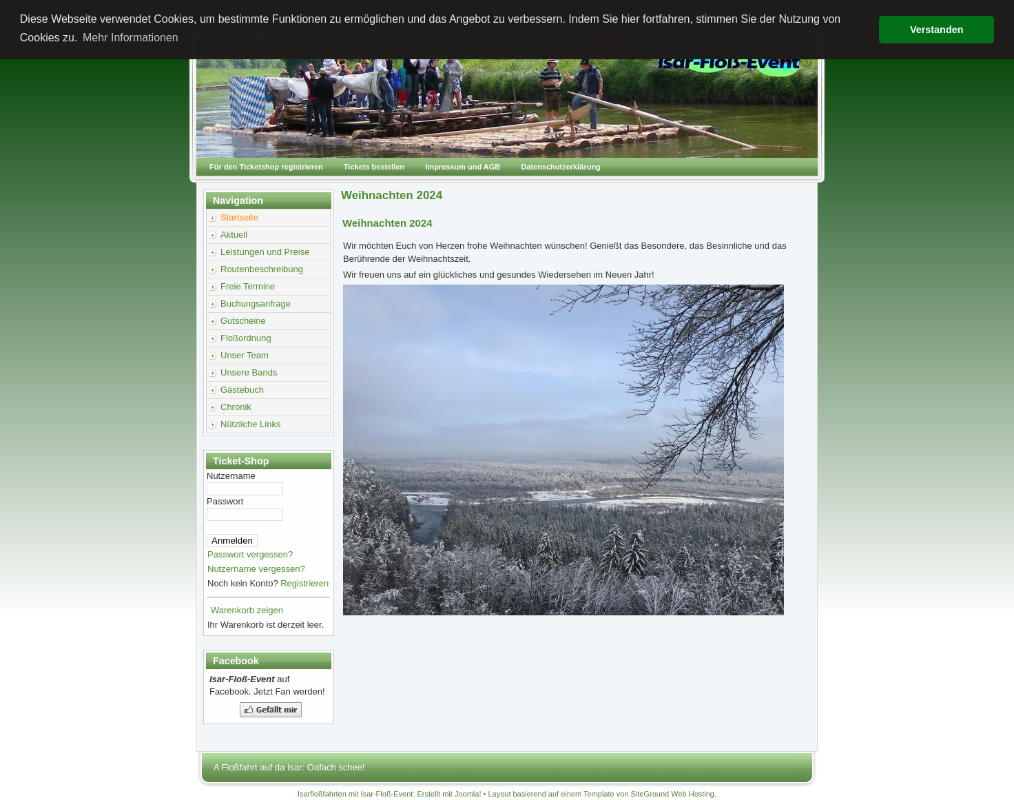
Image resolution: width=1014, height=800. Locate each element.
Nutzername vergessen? (256, 569)
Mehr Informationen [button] (130, 37)
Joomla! (468, 794)
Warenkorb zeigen (247, 610)
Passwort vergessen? (250, 554)
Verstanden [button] (937, 29)
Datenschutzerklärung (561, 167)
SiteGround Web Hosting (672, 794)
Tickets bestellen (374, 167)
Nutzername (231, 476)
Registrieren (304, 583)
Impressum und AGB (462, 167)
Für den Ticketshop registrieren (266, 167)
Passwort (225, 501)
